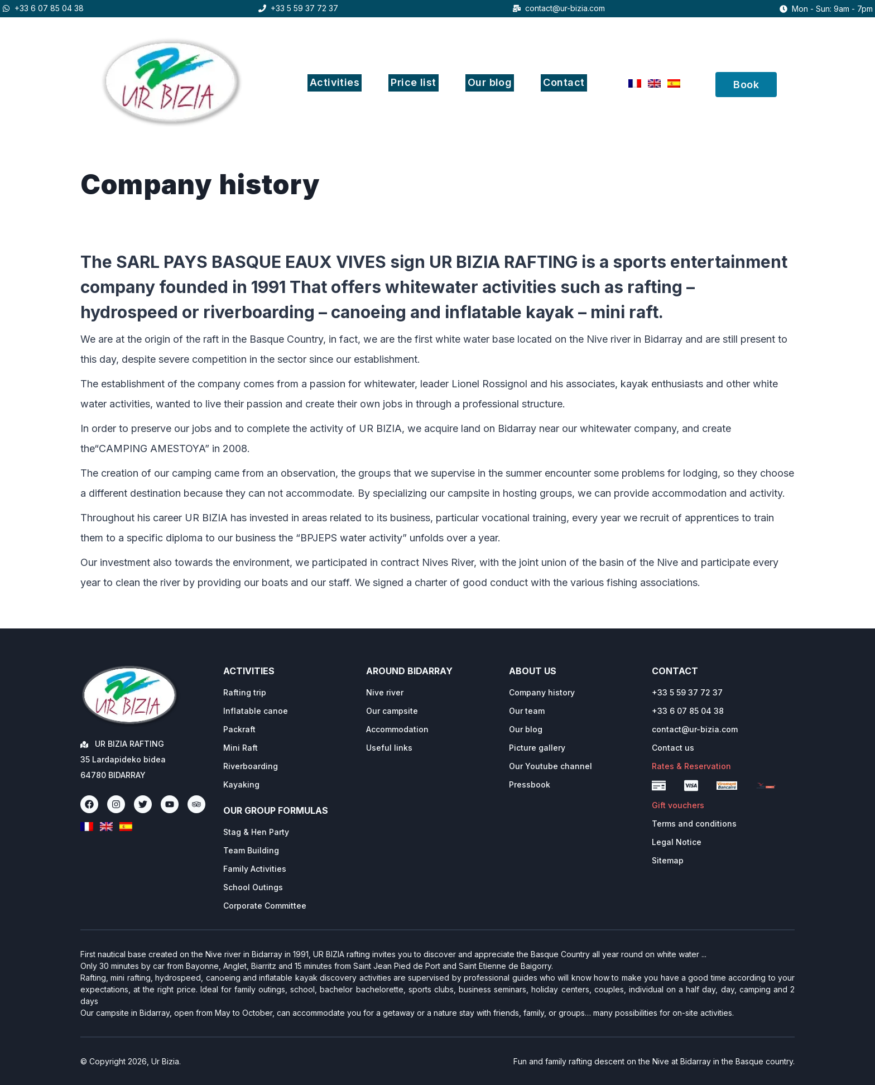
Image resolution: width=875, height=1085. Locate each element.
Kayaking (241, 784)
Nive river (384, 692)
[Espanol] (673, 83)
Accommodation (397, 729)
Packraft (239, 729)
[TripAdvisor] (196, 804)
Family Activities (254, 868)
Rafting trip (244, 692)
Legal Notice (676, 842)
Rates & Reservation (691, 766)
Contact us (673, 747)
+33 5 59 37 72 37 (304, 8)
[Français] (634, 83)
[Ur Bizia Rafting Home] (130, 695)
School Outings (253, 887)
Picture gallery (537, 747)
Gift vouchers (678, 805)
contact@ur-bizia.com (565, 8)
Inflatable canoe (255, 711)
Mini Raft (240, 747)
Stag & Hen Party (256, 832)
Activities (335, 82)
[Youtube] (170, 804)
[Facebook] (89, 804)
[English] (654, 83)
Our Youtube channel (550, 766)
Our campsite (392, 711)
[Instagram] (116, 804)
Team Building (251, 850)
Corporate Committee (264, 905)
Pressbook (529, 784)
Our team (527, 711)
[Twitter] (143, 804)
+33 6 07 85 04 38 (49, 8)
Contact (563, 82)
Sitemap (668, 860)
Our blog (490, 82)
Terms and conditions (694, 823)
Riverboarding (250, 766)
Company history (542, 692)
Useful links (389, 747)
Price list (413, 82)
